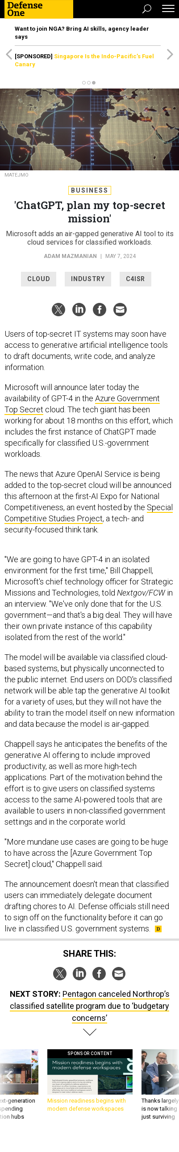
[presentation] (9, 1085)
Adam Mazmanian (70, 256)
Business (89, 190)
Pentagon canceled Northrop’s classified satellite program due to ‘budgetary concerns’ (90, 1006)
